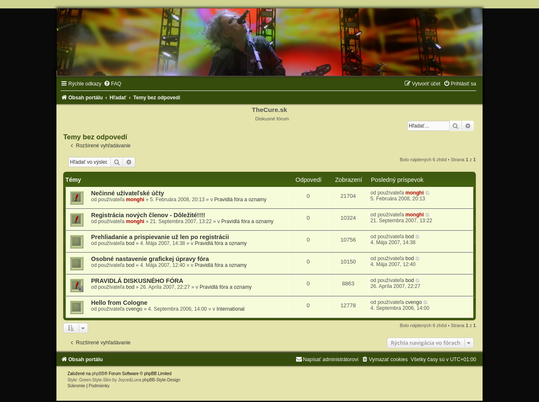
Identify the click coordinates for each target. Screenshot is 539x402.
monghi (135, 199)
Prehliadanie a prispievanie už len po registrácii (160, 237)
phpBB (98, 373)
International (230, 309)
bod (130, 243)
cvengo (134, 309)
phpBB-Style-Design (161, 380)
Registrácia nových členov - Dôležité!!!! (148, 215)
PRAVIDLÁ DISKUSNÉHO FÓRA (137, 280)
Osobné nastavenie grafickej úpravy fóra (150, 259)
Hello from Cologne (119, 302)
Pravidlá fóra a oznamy (240, 199)
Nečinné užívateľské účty (127, 193)
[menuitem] (112, 84)
